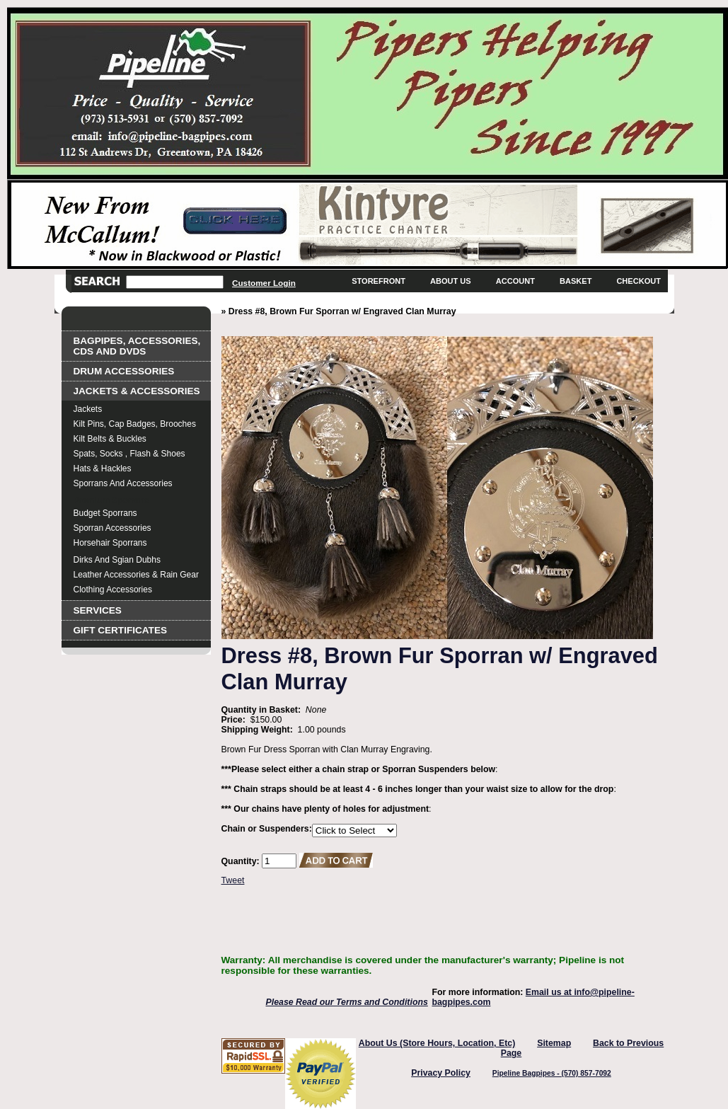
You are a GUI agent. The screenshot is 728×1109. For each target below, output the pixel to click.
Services (98, 610)
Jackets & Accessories (137, 391)
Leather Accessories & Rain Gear (136, 575)
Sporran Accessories (112, 528)
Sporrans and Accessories (123, 483)
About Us (450, 281)
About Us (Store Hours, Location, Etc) (437, 1043)
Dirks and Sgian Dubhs (117, 560)
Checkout (638, 281)
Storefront (378, 281)
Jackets (88, 409)
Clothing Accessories (113, 589)
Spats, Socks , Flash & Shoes (129, 454)
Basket (575, 281)
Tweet (233, 880)
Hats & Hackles (103, 468)
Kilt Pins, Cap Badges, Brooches (135, 424)
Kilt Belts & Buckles (110, 439)
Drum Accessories (124, 371)
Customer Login (264, 282)
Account (515, 281)
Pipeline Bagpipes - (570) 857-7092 (551, 1073)
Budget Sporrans (105, 513)
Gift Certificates (121, 630)
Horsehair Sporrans (110, 543)
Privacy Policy (440, 1073)
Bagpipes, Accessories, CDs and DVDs (137, 346)
